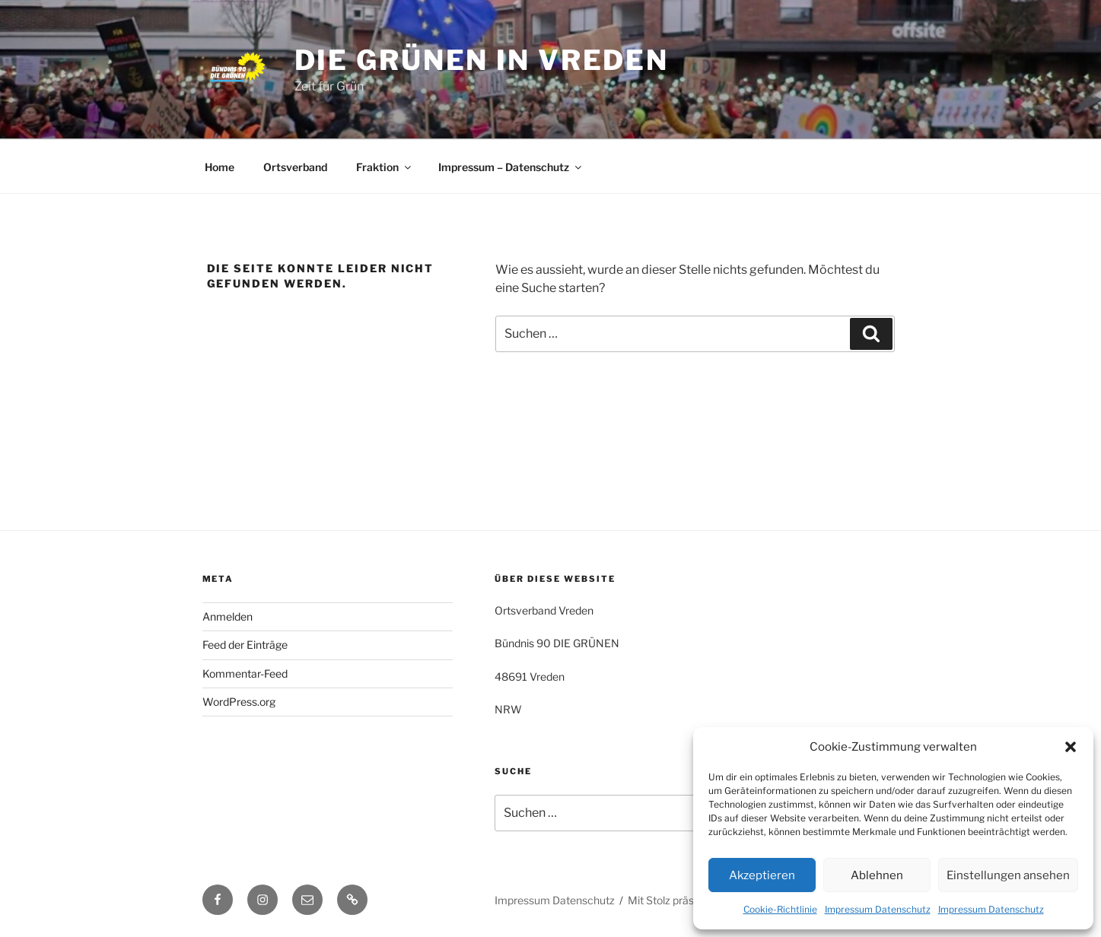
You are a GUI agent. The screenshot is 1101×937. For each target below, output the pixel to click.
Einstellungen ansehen (1008, 875)
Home (219, 166)
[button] (1070, 746)
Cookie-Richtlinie (780, 909)
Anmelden (227, 616)
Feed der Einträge (245, 644)
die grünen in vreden (482, 60)
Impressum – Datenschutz (511, 166)
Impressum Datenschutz (878, 909)
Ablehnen (877, 875)
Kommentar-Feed (245, 673)
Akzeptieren (762, 875)
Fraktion (384, 166)
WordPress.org (238, 701)
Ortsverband (295, 166)
